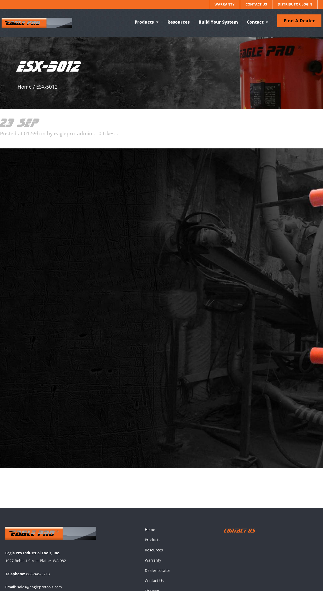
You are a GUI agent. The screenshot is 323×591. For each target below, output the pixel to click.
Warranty (224, 4)
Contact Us (256, 4)
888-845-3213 (38, 573)
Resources (154, 549)
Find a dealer (295, 21)
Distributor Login (295, 4)
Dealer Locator (157, 570)
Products (152, 539)
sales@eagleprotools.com (39, 586)
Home (25, 86)
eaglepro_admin (73, 133)
